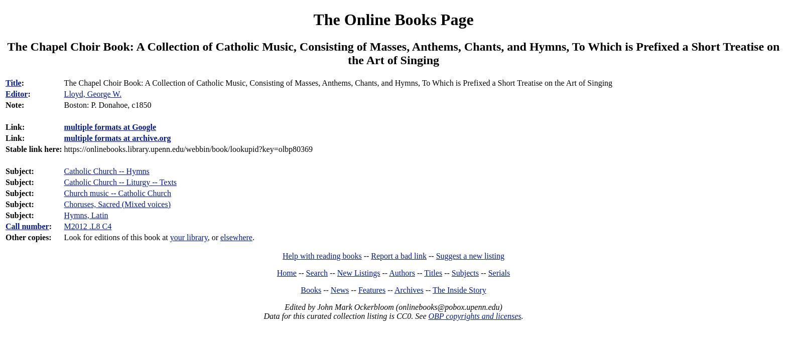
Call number (27, 226)
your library (189, 237)
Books (311, 290)
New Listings (358, 273)
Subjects (465, 273)
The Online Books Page (393, 20)
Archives (409, 290)
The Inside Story (459, 290)
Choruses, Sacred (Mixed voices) (117, 204)
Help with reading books (322, 256)
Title (14, 83)
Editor (17, 94)
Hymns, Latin (86, 215)
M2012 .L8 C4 (88, 226)
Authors (402, 273)
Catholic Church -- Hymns (107, 171)
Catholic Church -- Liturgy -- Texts (120, 182)
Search (317, 273)
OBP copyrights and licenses (474, 316)
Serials (499, 273)
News (340, 290)
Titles (433, 273)
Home (287, 273)
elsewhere (236, 237)
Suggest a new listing (470, 256)
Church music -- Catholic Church (117, 193)
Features (371, 290)
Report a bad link (399, 256)
